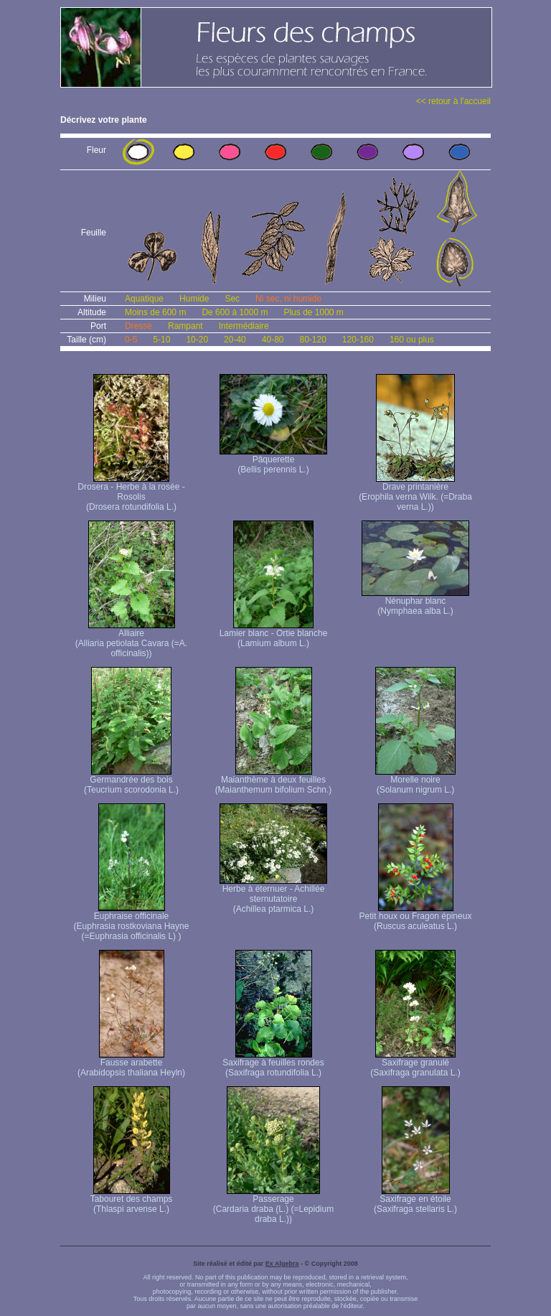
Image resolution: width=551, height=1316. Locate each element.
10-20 (197, 340)
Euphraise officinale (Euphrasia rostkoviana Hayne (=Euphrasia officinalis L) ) (131, 922)
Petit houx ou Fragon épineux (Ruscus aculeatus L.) (415, 917)
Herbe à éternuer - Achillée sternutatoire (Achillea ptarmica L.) (273, 895)
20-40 (235, 340)
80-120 (312, 340)
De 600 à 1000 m (235, 312)
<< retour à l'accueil (453, 101)
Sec (232, 299)
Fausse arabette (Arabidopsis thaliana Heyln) (131, 1064)
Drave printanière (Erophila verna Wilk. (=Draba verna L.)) (415, 493)
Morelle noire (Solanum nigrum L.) (415, 781)
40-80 (273, 340)
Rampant (185, 326)
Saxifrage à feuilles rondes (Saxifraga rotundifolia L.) (273, 1064)
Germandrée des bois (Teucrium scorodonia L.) (131, 781)
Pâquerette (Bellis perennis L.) (273, 461)
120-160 (358, 340)
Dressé (138, 326)
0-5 (131, 340)
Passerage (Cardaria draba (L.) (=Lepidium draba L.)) (273, 1205)
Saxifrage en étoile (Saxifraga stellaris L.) (415, 1200)
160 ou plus (412, 340)
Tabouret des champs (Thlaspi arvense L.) (131, 1200)
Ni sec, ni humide (288, 299)
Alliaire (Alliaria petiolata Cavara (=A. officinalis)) (131, 639)
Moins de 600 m (155, 312)
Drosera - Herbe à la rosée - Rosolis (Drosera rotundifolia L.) (130, 493)
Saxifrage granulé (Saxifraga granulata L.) (415, 1064)
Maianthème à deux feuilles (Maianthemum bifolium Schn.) (273, 781)
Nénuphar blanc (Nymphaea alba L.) (415, 602)
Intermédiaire (244, 326)
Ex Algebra (282, 1263)
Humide (194, 299)
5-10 (161, 340)
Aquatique (144, 299)
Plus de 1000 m (313, 312)
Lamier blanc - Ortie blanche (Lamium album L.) (274, 634)
